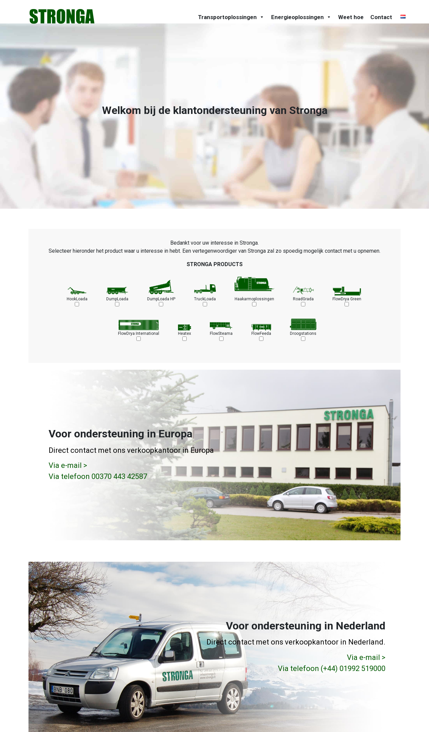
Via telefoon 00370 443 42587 (98, 476)
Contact (381, 17)
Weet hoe (351, 17)
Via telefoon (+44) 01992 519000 (331, 668)
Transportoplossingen (231, 17)
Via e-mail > (68, 465)
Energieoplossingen (301, 17)
